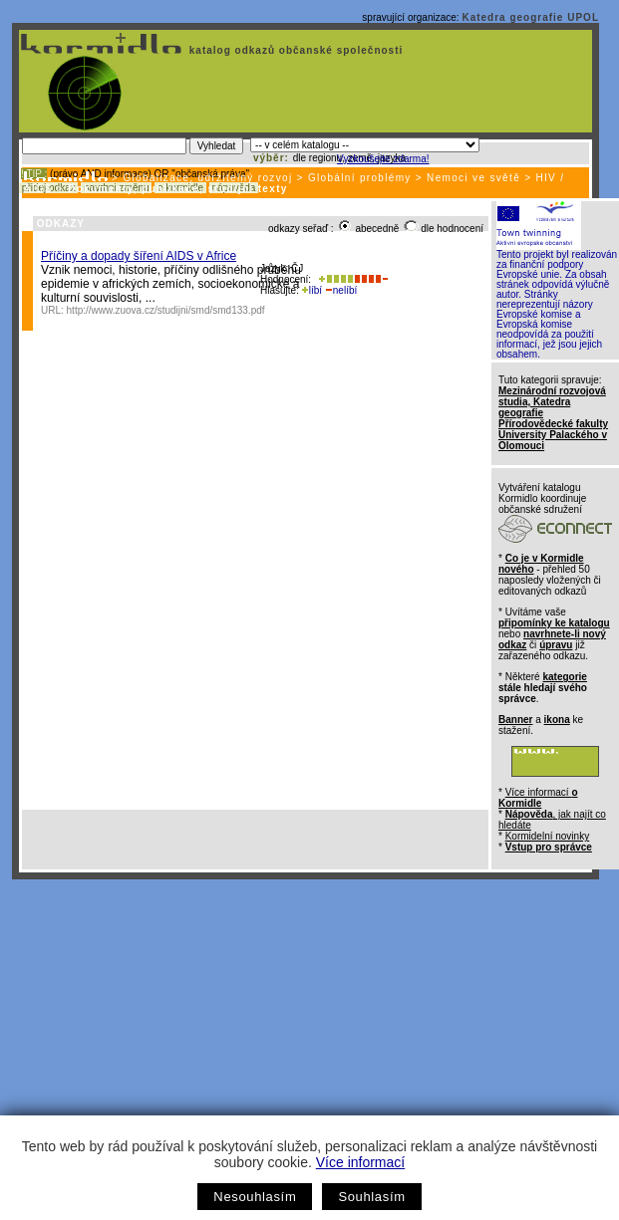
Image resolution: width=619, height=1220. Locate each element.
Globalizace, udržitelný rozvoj (207, 177)
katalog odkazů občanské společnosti (294, 50)
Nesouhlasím (254, 1196)
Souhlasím (371, 1196)
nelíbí (341, 290)
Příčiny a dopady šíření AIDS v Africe (138, 256)
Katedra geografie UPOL (530, 17)
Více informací (360, 1162)
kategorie (564, 676)
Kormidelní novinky (547, 836)
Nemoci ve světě (473, 177)
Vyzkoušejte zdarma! (383, 158)
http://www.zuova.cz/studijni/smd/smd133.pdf (166, 310)
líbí (312, 290)
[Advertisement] (306, 1028)
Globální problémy (360, 177)
